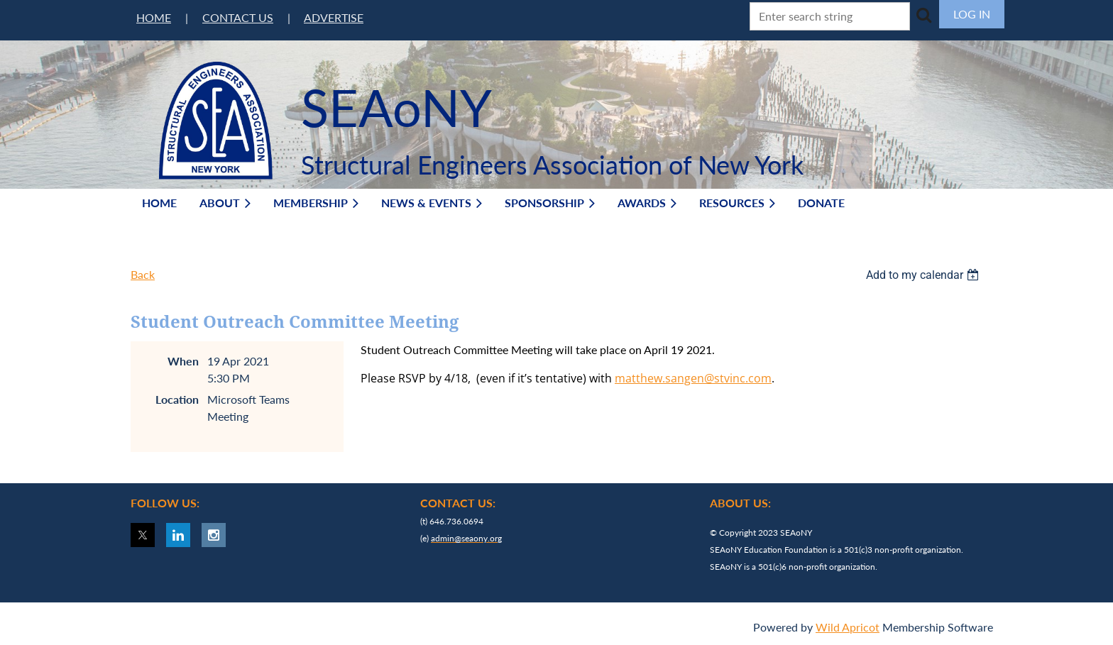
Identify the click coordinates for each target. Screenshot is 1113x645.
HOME (153, 17)
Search (923, 15)
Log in (971, 14)
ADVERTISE (333, 17)
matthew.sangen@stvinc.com (693, 378)
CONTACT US (237, 17)
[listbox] (924, 275)
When (183, 361)
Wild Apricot (847, 627)
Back (143, 274)
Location (177, 399)
